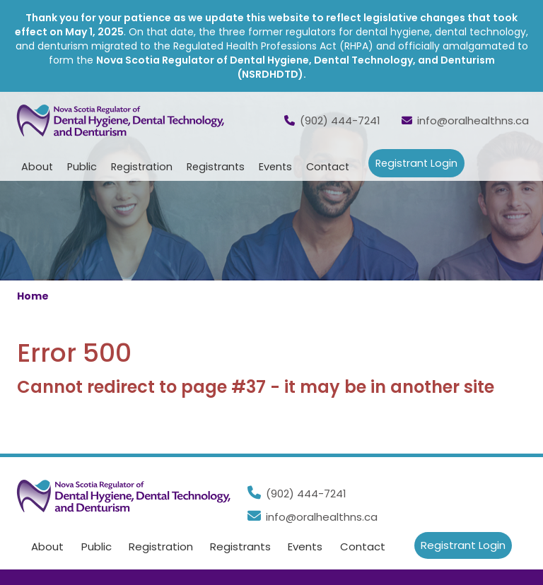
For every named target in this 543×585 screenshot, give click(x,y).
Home (33, 296)
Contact (327, 167)
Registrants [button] (216, 167)
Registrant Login (416, 163)
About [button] (37, 167)
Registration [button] (142, 167)
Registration (161, 547)
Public (96, 547)
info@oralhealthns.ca (465, 120)
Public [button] (82, 167)
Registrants (240, 547)
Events (305, 547)
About (47, 547)
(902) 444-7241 (332, 120)
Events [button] (275, 167)
